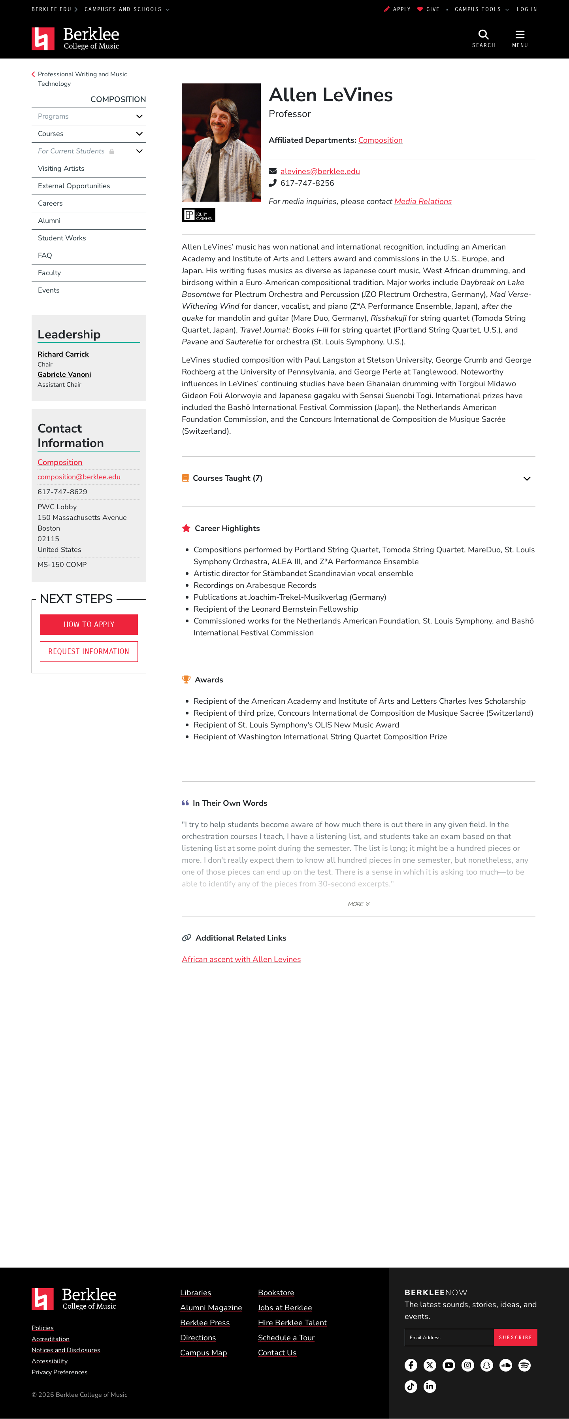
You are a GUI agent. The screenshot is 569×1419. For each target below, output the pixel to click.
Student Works (62, 238)
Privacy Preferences (60, 1372)
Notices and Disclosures (66, 1350)
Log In (527, 9)
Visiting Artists (61, 168)
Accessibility (50, 1361)
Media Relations (423, 201)
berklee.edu (52, 9)
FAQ (45, 255)
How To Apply (89, 624)
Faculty (49, 273)
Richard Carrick (63, 354)
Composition (380, 140)
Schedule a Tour (286, 1337)
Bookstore (276, 1292)
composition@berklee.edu (79, 477)
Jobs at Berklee (285, 1307)
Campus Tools (479, 9)
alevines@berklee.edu (320, 171)
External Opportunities (74, 186)
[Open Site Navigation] (520, 39)
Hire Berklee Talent (292, 1322)
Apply (397, 9)
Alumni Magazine (211, 1307)
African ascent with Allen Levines (241, 959)
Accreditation (51, 1339)
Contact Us (277, 1352)
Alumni (49, 220)
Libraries (195, 1292)
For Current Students (72, 151)
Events (49, 290)
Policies (43, 1328)
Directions (198, 1337)
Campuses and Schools (124, 9)
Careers (50, 203)
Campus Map (203, 1352)
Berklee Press (205, 1322)
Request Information (89, 651)
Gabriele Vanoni (64, 374)
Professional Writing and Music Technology (82, 79)
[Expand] (527, 478)
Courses (51, 133)
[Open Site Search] (484, 39)
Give (428, 9)
